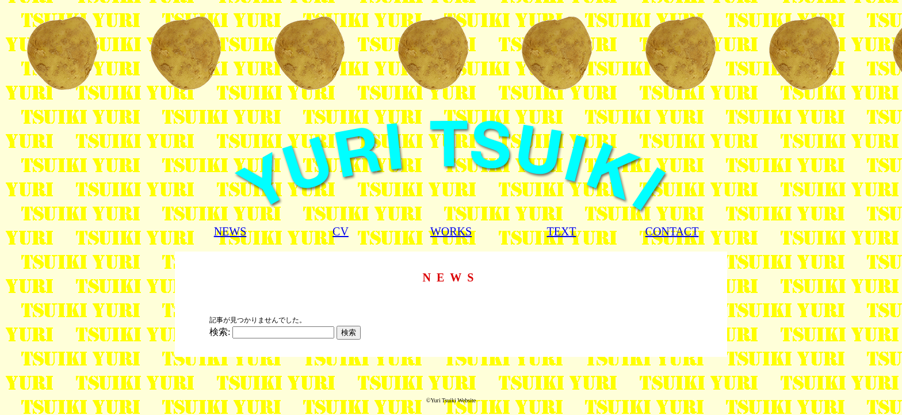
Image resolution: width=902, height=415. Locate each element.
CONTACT (672, 231)
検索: (219, 332)
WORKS (451, 231)
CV (340, 231)
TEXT (561, 231)
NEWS (230, 231)
